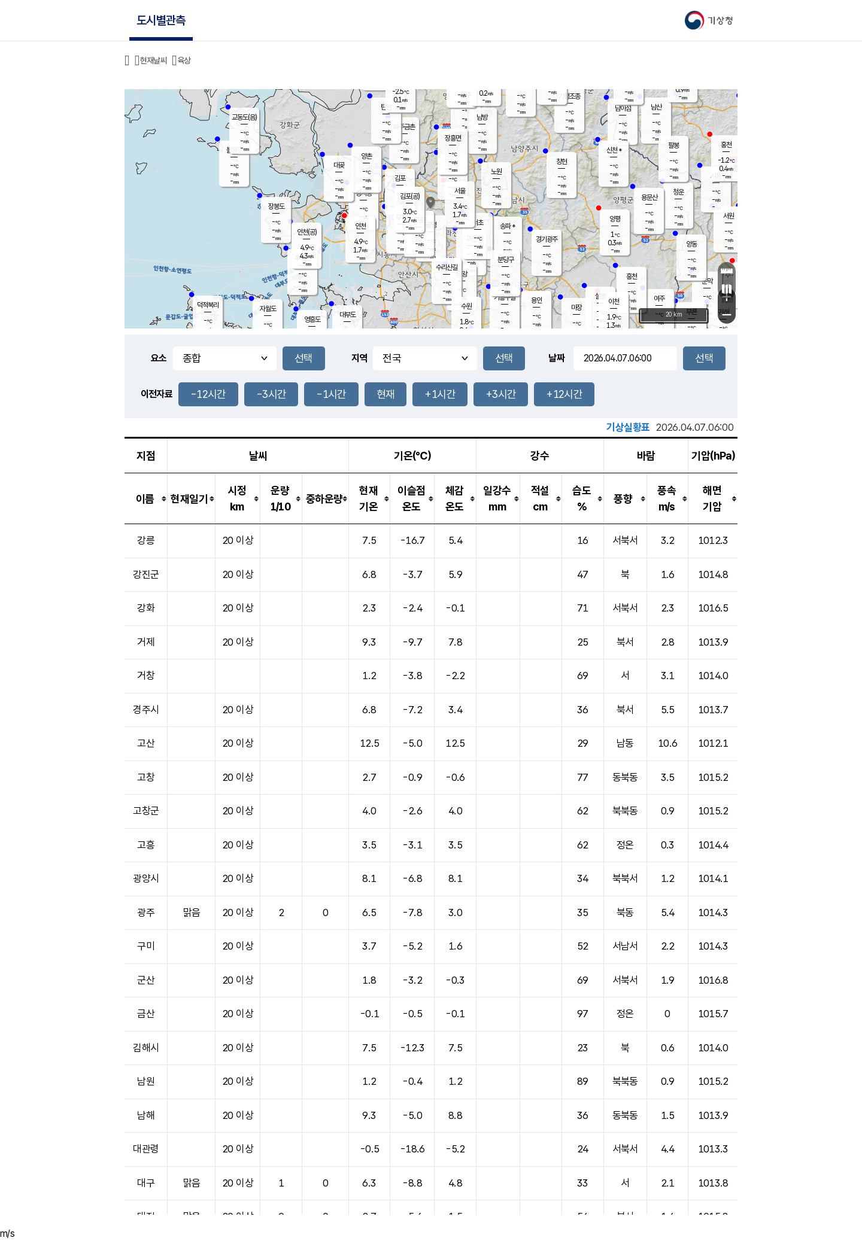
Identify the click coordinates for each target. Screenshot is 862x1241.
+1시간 (439, 394)
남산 (656, 107)
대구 (145, 1183)
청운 (678, 192)
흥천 (631, 276)
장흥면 (453, 138)
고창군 (146, 811)
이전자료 (156, 394)
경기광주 (546, 239)
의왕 (461, 274)
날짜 (556, 358)
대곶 (338, 165)
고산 (145, 743)
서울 (459, 191)
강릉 (145, 540)
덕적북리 (207, 305)
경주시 (146, 710)
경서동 (364, 193)
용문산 (649, 197)
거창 (145, 676)
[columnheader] (146, 498)
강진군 (146, 574)
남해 (145, 1115)
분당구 (505, 260)
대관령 (146, 1149)
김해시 (146, 1048)
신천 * (613, 150)
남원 (145, 1081)
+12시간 (564, 394)
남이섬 (623, 108)
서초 (477, 222)
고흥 (145, 845)
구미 (145, 946)
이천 (613, 301)
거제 (145, 642)
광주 (145, 912)
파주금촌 (404, 127)
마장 (576, 307)
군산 (145, 980)
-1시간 (331, 394)
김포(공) (410, 196)
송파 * (507, 226)
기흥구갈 (504, 297)
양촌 (366, 156)
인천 (360, 226)
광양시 (146, 878)
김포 (399, 178)
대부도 (347, 315)
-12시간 (208, 394)
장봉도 (276, 206)
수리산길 (446, 267)
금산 (145, 1014)
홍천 (726, 145)
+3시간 (500, 394)
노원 (496, 172)
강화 (145, 608)
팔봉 (673, 145)
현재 (386, 394)
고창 (145, 777)
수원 (466, 306)
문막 (707, 281)
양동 (691, 244)
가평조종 (569, 96)
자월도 (268, 309)
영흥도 (312, 319)
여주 (659, 298)
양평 (614, 219)
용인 (536, 300)
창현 (561, 161)
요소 (159, 358)
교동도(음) (244, 117)
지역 (359, 358)
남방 (481, 117)
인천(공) (307, 232)
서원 (728, 216)
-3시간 (271, 394)
